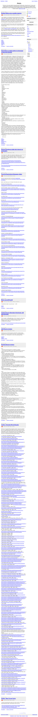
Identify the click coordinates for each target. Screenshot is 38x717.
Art (27, 26)
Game (28, 29)
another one (3, 19)
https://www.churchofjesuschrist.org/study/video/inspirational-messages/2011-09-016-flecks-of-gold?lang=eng (12, 194)
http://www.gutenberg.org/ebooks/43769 (9, 461)
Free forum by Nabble (4, 714)
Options (29, 13)
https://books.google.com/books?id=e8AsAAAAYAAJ (11, 646)
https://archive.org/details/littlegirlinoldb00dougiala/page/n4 (12, 439)
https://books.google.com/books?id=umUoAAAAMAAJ (11, 532)
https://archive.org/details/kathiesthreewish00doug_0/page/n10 (13, 597)
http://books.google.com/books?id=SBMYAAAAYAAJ (11, 620)
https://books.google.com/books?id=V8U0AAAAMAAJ (11, 503)
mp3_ (2, 44)
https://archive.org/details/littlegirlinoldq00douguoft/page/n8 (12, 465)
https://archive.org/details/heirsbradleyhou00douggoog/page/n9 (13, 663)
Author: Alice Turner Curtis (8, 698)
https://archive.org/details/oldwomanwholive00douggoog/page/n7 (13, 674)
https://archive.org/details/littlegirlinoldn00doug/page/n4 (12, 454)
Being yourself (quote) (7, 300)
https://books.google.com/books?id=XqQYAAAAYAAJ (11, 524)
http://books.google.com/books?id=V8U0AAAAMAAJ (11, 502)
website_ (3, 336)
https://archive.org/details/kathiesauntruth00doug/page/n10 (12, 582)
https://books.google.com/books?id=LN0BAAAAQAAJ (11, 602)
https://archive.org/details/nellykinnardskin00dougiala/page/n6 (13, 619)
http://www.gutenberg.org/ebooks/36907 (9, 578)
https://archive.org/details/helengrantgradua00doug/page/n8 (12, 541)
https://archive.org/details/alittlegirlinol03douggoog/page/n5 (12, 446)
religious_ (3, 168)
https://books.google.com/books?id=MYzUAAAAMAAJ (11, 436)
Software (29, 33)
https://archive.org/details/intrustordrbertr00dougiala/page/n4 (13, 574)
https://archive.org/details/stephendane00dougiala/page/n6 (12, 645)
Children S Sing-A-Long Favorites (10, 28)
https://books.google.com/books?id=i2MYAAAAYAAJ (11, 621)
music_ (2, 41)
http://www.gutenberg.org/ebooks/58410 (9, 441)
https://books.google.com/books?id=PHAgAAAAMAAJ (11, 567)
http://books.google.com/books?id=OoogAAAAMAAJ (11, 640)
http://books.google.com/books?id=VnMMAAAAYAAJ (11, 519)
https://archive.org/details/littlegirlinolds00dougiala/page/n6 (12, 476)
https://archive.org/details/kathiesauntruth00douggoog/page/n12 (13, 581)
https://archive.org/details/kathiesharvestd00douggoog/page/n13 (13, 589)
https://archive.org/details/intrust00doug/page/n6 (10, 575)
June (29, 45)
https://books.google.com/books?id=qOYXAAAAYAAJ (11, 590)
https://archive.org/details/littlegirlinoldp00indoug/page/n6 (12, 462)
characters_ (3, 143)
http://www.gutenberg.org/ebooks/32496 (9, 539)
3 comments (9, 693)
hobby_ (2, 140)
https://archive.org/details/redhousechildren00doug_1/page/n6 (13, 678)
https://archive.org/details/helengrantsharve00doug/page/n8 (12, 537)
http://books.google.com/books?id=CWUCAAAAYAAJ (11, 600)
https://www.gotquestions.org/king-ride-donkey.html (11, 35)
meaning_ (3, 43)
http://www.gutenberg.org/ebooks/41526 (9, 475)
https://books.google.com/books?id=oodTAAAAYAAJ (11, 527)
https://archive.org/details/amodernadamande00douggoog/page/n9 (14, 490)
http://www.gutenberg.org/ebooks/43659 (9, 673)
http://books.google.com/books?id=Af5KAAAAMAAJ (11, 447)
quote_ (2, 305)
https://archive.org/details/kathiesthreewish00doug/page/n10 (12, 598)
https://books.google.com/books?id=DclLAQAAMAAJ (11, 573)
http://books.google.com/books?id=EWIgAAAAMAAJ (11, 492)
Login (33, 1)
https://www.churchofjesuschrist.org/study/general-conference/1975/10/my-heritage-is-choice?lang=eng (11, 161)
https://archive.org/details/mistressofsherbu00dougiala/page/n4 (13, 669)
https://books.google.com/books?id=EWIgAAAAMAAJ (11, 493)
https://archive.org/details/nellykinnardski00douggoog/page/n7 (13, 618)
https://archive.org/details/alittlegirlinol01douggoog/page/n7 (12, 445)
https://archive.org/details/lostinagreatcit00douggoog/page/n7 (13, 607)
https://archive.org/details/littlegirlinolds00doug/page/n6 (12, 469)
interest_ (3, 139)
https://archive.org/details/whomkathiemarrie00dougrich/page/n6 (13, 687)
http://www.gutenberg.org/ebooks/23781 (11, 483)
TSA (28, 34)
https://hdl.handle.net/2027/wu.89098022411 (12, 666)
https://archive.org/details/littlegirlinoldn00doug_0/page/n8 (12, 450)
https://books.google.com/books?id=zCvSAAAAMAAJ (11, 514)
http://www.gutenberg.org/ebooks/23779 (9, 464)
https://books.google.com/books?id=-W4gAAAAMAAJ (11, 665)
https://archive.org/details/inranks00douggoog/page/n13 (12, 570)
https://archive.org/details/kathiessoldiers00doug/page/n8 (12, 592)
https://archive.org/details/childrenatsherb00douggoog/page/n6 (13, 651)
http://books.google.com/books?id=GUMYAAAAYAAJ (11, 676)
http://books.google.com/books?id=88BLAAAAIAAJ (11, 690)
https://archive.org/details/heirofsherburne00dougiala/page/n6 (13, 661)
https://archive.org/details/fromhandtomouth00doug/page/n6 (13, 526)
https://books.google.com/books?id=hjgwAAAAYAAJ (11, 481)
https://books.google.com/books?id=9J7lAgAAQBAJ (11, 473)
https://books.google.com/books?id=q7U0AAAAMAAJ (11, 605)
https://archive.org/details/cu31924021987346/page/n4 (12, 558)
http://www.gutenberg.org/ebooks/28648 (9, 457)
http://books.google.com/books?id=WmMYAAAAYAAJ (11, 624)
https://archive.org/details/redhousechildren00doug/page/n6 (12, 680)
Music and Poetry (30, 31)
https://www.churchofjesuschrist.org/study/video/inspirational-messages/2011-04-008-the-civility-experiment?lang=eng (12, 222)
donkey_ (2, 42)
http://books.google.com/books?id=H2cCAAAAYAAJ (11, 653)
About (27, 715)
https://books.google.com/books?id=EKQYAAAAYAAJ (11, 508)
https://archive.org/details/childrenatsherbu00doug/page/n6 (12, 652)
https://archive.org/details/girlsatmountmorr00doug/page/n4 (12, 659)
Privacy (17, 715)
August (29, 48)
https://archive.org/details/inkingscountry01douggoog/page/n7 (13, 566)
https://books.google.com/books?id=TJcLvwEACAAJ (11, 667)
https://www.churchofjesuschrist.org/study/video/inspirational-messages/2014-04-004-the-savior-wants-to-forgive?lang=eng (13, 256)
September (30, 49)
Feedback (12, 715)
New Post (30, 11)
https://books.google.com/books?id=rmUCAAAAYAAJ (11, 635)
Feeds (29, 16)
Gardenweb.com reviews (7, 344)
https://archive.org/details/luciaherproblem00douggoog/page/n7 (13, 611)
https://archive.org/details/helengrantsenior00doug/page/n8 (12, 543)
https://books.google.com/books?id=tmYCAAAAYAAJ (11, 455)
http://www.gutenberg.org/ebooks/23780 (9, 452)
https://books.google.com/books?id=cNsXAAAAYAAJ (11, 585)
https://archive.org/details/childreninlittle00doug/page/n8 (12, 655)
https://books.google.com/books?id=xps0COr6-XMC (11, 576)
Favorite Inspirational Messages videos (11, 174)
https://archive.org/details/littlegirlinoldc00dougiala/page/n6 (12, 442)
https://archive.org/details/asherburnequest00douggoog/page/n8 (13, 501)
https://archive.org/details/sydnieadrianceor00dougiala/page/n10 (13, 648)
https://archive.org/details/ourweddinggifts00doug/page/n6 (12, 626)
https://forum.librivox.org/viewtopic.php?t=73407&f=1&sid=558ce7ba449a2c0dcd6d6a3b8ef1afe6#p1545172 (14, 708)
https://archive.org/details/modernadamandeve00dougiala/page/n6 (14, 491)
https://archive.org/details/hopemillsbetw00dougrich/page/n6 (12, 559)
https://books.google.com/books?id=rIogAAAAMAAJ (11, 613)
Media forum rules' (22, 8)
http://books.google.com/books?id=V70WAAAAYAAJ (11, 571)
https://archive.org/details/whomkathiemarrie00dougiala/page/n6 (13, 689)
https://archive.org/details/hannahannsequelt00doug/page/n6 (12, 484)
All (27, 41)
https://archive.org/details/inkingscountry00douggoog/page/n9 (13, 565)
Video (28, 36)
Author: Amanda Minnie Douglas (10, 425)
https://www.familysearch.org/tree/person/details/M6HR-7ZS (13, 705)
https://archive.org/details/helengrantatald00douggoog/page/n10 (13, 531)
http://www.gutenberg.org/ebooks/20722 (9, 468)
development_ (4, 141)
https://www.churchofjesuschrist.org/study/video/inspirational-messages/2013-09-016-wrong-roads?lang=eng (12, 231)
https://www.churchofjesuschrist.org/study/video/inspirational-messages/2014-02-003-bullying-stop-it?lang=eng (12, 275)
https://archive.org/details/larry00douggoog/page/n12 (11, 604)
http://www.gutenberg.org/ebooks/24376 (9, 521)
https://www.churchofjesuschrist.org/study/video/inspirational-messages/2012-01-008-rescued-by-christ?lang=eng (12, 288)
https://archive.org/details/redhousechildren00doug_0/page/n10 (13, 682)
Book (28, 28)
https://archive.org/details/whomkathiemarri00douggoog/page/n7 (13, 688)
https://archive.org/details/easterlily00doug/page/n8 (11, 512)
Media (6, 1)
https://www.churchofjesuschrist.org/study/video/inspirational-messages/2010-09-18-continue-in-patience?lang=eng (12, 252)
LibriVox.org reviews (6, 329)
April (29, 44)
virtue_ (2, 138)
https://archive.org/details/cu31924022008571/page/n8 (12, 664)
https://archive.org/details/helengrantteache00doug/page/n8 (12, 545)
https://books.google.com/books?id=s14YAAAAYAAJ (11, 609)
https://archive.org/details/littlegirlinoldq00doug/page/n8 (12, 466)
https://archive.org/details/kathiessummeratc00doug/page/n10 (13, 594)
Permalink (3, 46)
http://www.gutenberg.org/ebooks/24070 (9, 658)
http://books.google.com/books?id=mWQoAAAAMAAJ (11, 448)
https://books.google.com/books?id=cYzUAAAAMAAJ (11, 459)
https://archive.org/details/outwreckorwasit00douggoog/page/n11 (13, 628)
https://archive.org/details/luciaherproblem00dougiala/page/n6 (13, 612)
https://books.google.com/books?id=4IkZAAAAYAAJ (11, 599)
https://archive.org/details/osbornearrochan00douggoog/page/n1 (13, 623)
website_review (4, 338)
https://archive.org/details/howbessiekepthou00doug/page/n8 (13, 563)
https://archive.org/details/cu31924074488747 (10, 443)
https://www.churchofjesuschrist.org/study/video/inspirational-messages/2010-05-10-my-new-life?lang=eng (12, 201)
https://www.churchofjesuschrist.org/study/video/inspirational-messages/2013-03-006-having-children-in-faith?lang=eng (12, 243)
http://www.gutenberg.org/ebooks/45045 (9, 479)
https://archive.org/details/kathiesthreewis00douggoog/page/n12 (13, 596)
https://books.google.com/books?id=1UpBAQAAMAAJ (11, 643)
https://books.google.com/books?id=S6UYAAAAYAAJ (11, 561)
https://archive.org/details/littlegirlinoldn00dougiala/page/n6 (12, 453)
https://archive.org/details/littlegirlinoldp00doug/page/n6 (12, 458)
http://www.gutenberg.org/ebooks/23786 (9, 438)
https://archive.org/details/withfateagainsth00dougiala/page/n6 (13, 692)
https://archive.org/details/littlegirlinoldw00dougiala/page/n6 (12, 480)
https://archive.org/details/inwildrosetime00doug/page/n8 (12, 579)
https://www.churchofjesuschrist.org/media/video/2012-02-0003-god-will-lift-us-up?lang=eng (12, 205)
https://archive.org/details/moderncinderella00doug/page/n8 (12, 495)
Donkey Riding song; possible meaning (11, 13)
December (30, 51)
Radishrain (2, 1)
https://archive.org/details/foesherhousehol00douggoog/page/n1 (13, 523)
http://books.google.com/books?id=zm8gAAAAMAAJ (11, 549)
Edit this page (35, 714)
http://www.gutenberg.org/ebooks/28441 (9, 496)
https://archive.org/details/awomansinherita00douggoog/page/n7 (13, 507)
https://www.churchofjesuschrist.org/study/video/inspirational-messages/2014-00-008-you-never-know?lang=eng (12, 198)
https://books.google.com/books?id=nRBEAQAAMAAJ (11, 615)
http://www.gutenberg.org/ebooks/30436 (9, 557)
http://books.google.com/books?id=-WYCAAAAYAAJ (11, 486)
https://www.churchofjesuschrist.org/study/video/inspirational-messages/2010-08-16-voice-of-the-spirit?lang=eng (12, 284)
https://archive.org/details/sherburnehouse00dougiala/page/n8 (13, 642)
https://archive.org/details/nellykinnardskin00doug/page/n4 (12, 617)
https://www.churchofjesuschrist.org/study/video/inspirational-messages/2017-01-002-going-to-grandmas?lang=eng (12, 264)
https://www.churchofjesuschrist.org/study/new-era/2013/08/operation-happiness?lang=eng (10, 209)
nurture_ (2, 142)
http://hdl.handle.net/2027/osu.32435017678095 (10, 555)
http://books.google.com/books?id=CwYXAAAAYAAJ (11, 568)
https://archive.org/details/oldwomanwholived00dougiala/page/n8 (13, 675)
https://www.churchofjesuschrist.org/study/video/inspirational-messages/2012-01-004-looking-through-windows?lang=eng (12, 292)
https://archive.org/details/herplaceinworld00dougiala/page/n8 (13, 547)
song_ (2, 40)
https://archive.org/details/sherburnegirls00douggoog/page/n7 (13, 639)
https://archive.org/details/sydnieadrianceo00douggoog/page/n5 (13, 647)
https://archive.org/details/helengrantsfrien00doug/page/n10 (12, 536)
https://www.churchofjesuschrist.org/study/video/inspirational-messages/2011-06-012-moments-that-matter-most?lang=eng (13, 185)
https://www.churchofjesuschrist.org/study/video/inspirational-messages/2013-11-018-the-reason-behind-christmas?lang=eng (13, 239)
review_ (2, 337)
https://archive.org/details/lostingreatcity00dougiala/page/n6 (12, 608)
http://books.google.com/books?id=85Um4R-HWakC (11, 649)
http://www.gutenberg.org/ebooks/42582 (9, 471)
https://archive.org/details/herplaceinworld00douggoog (11, 548)
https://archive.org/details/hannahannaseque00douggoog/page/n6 (13, 485)
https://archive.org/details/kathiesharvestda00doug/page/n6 (12, 588)
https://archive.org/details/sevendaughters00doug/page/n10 (12, 634)
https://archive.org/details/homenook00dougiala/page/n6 (12, 552)
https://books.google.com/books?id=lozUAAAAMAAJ (11, 477)
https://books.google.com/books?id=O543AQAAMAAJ (11, 670)
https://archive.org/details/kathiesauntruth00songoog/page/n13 (13, 583)
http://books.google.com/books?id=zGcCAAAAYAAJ (11, 584)
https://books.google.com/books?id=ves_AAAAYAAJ (11, 553)
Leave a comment (10, 46)
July (29, 47)
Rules (21, 715)
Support (23, 715)
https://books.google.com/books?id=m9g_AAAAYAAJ (11, 487)
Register (35, 1)
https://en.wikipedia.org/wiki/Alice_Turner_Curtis (11, 706)
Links (15, 715)
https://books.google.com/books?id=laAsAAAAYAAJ (11, 560)
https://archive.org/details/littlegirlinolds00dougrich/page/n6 (12, 472)
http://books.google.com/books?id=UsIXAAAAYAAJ (11, 586)
